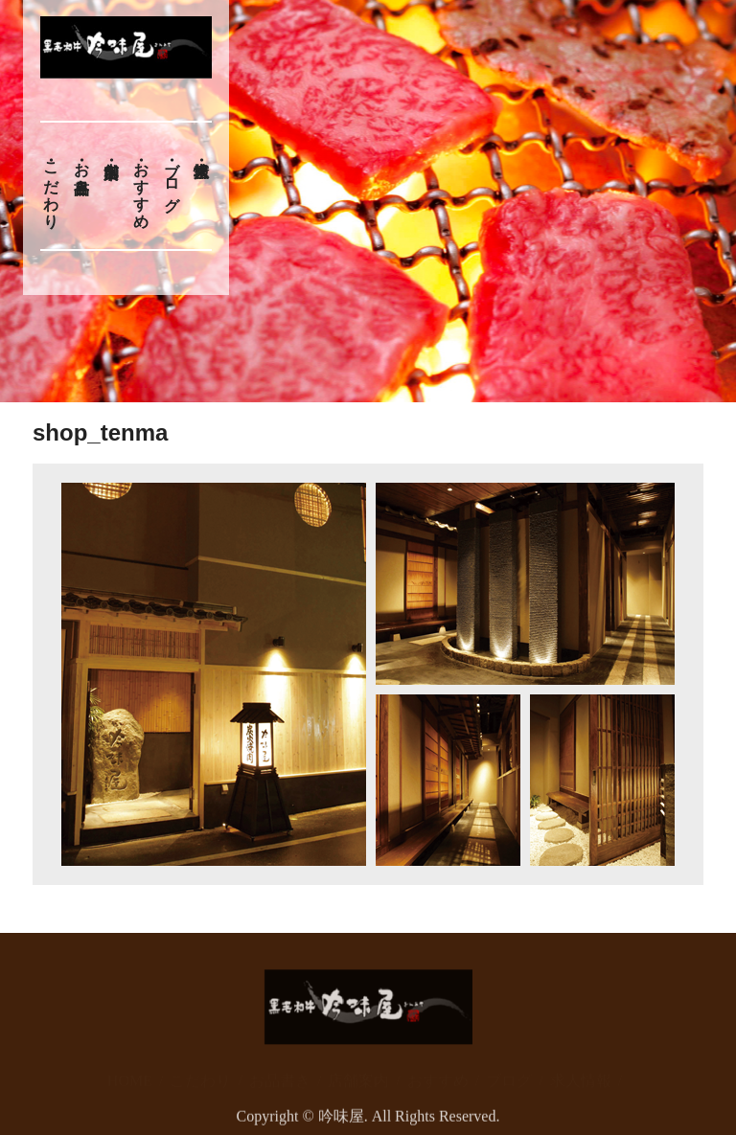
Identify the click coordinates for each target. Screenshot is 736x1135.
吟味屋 (341, 1123)
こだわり (51, 185)
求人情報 (580, 1070)
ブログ (172, 177)
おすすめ (141, 185)
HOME (129, 1070)
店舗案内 (358, 1070)
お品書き (82, 168)
